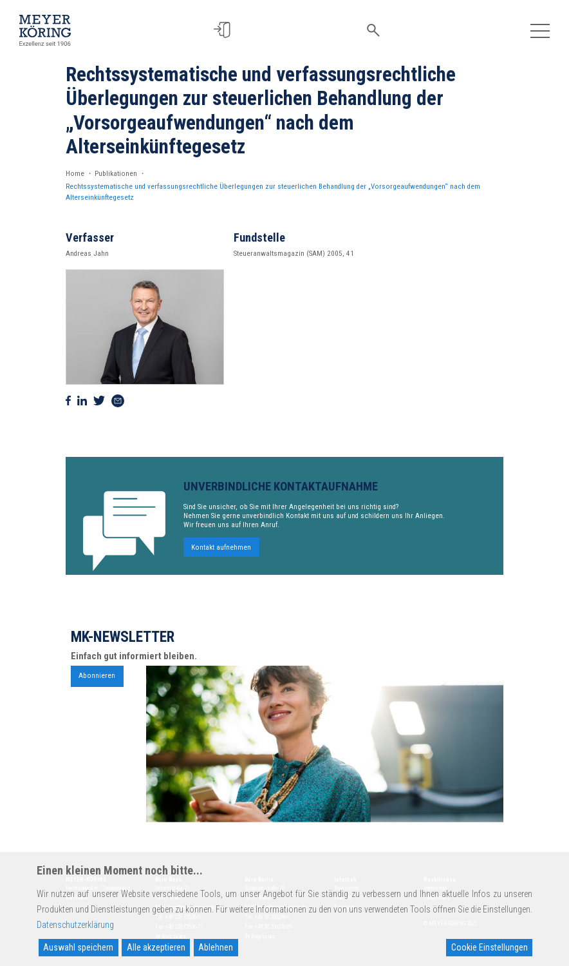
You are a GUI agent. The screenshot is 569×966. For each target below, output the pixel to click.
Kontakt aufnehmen (221, 552)
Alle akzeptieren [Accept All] (156, 947)
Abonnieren (97, 681)
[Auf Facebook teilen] (68, 400)
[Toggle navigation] (540, 30)
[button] (226, 30)
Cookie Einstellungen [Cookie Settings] (489, 947)
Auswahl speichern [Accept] (78, 947)
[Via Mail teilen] (117, 400)
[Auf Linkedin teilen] (82, 400)
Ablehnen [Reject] (215, 947)
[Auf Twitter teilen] (99, 400)
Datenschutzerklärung (75, 925)
